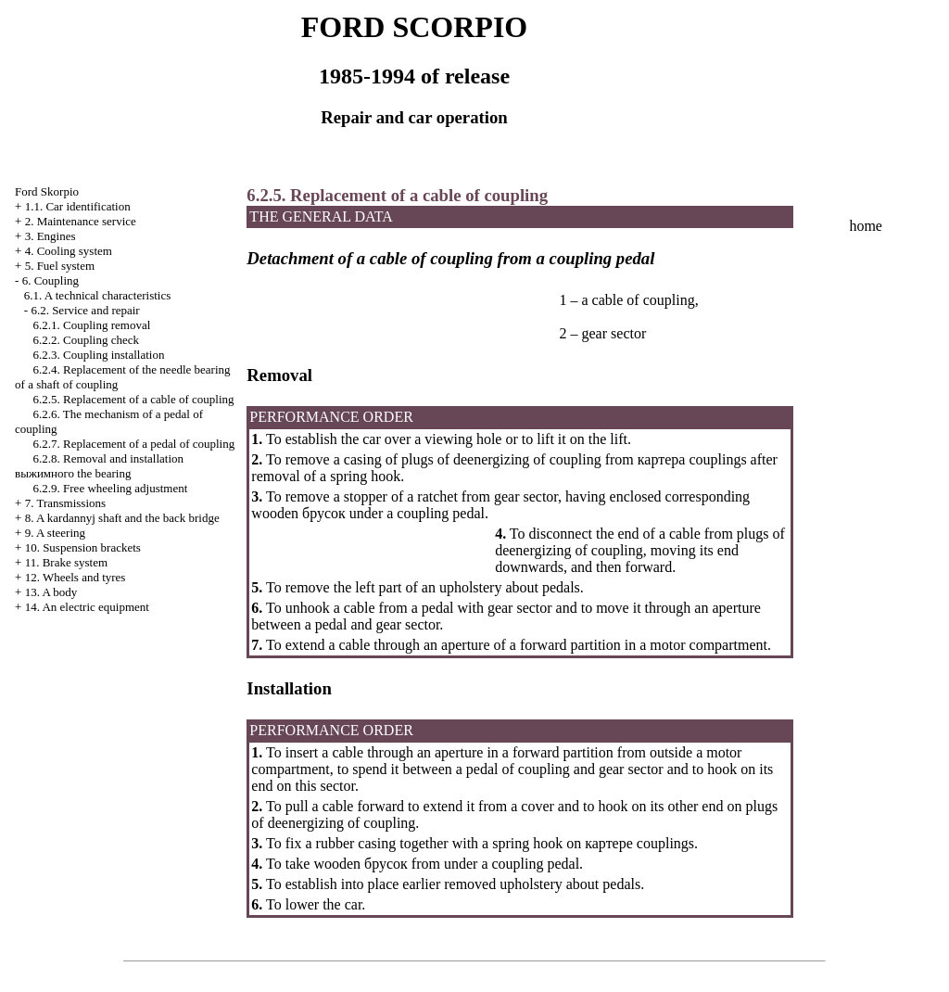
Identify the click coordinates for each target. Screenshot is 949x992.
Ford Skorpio (47, 191)
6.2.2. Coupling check (86, 340)
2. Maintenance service (80, 221)
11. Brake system (66, 562)
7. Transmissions (65, 503)
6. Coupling (50, 280)
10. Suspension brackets (83, 547)
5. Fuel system (60, 266)
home (865, 226)
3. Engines (50, 236)
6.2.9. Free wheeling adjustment (110, 488)
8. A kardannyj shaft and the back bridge (122, 518)
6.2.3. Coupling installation (99, 355)
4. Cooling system (68, 251)
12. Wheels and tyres (75, 577)
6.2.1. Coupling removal (92, 325)
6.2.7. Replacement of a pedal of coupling (134, 444)
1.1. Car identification (78, 206)
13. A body (51, 592)
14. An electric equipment (87, 607)
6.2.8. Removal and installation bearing (99, 465)
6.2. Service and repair (85, 310)
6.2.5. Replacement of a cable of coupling (133, 399)
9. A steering (55, 533)
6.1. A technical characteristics (97, 295)
